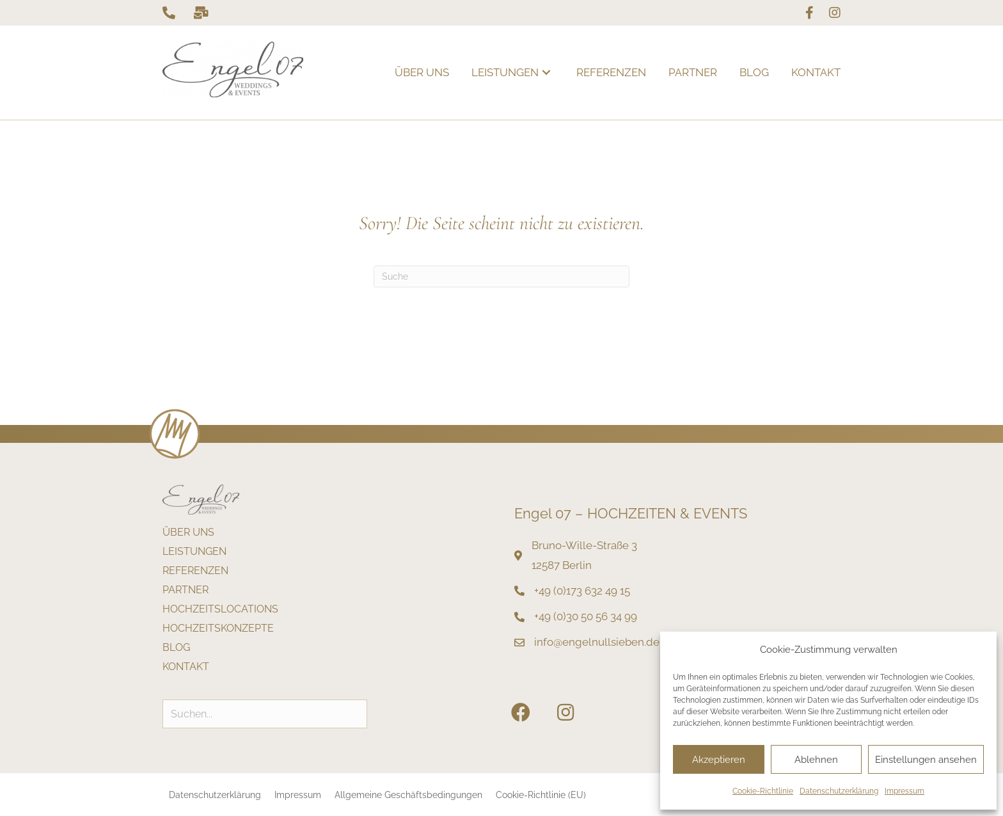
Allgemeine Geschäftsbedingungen (408, 795)
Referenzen (195, 571)
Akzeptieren (718, 759)
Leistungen (194, 552)
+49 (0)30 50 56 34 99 (585, 616)
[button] (546, 72)
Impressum (904, 791)
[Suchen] (501, 276)
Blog (176, 648)
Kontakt (185, 667)
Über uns (188, 532)
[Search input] (264, 714)
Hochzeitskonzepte (218, 628)
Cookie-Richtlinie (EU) (541, 795)
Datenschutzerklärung (839, 791)
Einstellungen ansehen (926, 759)
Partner (185, 590)
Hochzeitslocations (220, 609)
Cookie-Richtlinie (762, 791)
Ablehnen (816, 759)
